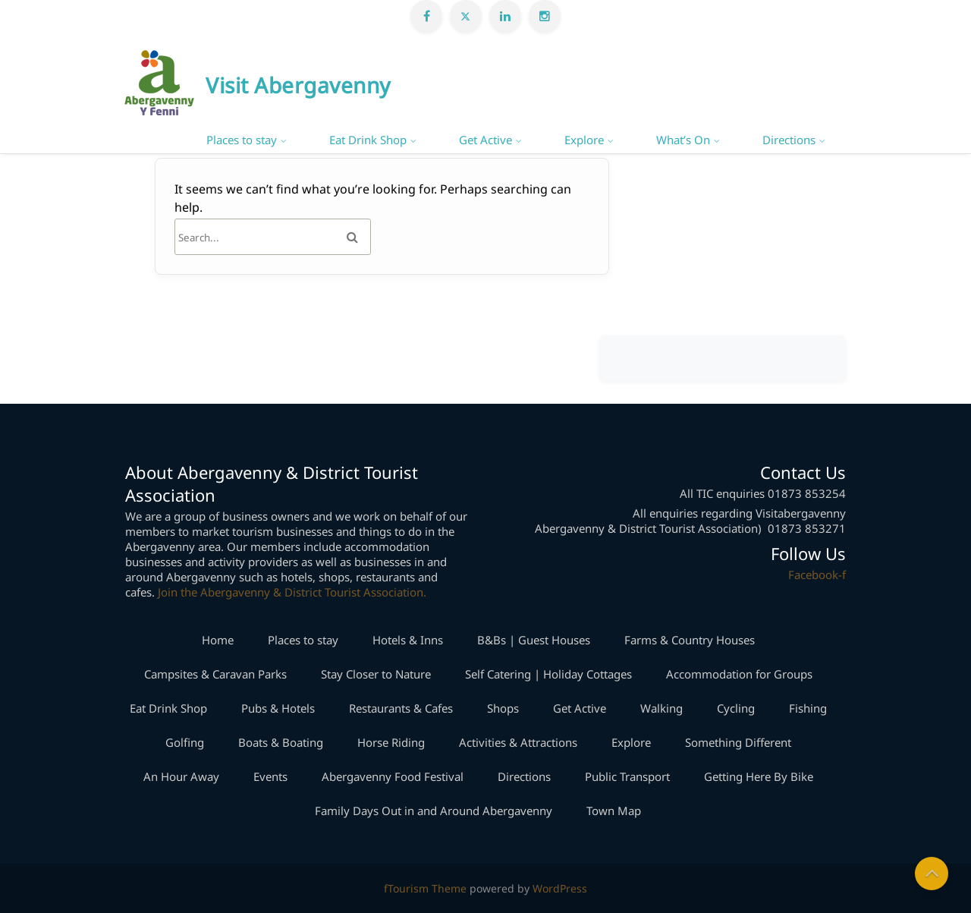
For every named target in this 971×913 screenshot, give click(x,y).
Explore (584, 139)
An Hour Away (181, 776)
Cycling (736, 708)
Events (270, 776)
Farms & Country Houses (689, 639)
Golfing (184, 742)
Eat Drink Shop (368, 139)
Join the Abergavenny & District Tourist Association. (292, 592)
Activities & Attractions (518, 742)
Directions (788, 139)
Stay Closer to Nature (376, 674)
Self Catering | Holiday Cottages (548, 674)
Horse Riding (391, 742)
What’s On (683, 139)
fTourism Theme (425, 888)
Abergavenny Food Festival (393, 776)
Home (218, 639)
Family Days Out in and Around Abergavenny (433, 810)
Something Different (738, 742)
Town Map (613, 810)
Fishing (808, 708)
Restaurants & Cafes (401, 708)
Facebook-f (817, 574)
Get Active (485, 139)
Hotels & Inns (407, 639)
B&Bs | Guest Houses (533, 639)
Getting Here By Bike (758, 776)
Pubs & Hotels (278, 708)
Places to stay (241, 139)
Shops (503, 708)
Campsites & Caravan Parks (215, 674)
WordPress (560, 888)
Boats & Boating (280, 742)
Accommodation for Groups (739, 674)
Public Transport (627, 776)
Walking (661, 708)
